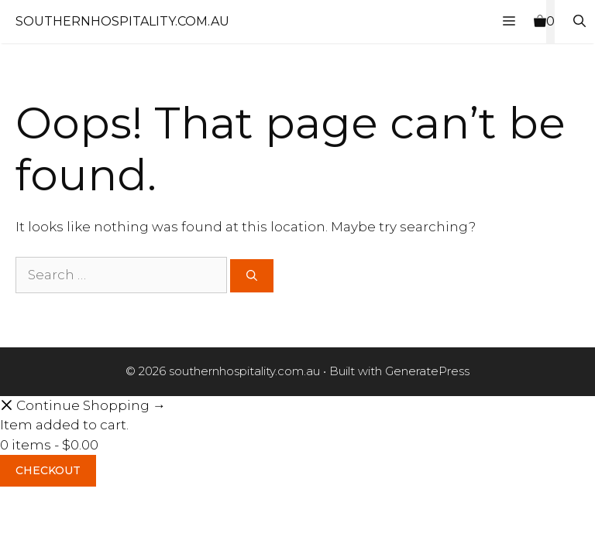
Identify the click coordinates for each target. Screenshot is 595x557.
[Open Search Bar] (579, 21)
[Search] (251, 275)
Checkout (48, 470)
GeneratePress (427, 371)
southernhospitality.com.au (122, 21)
